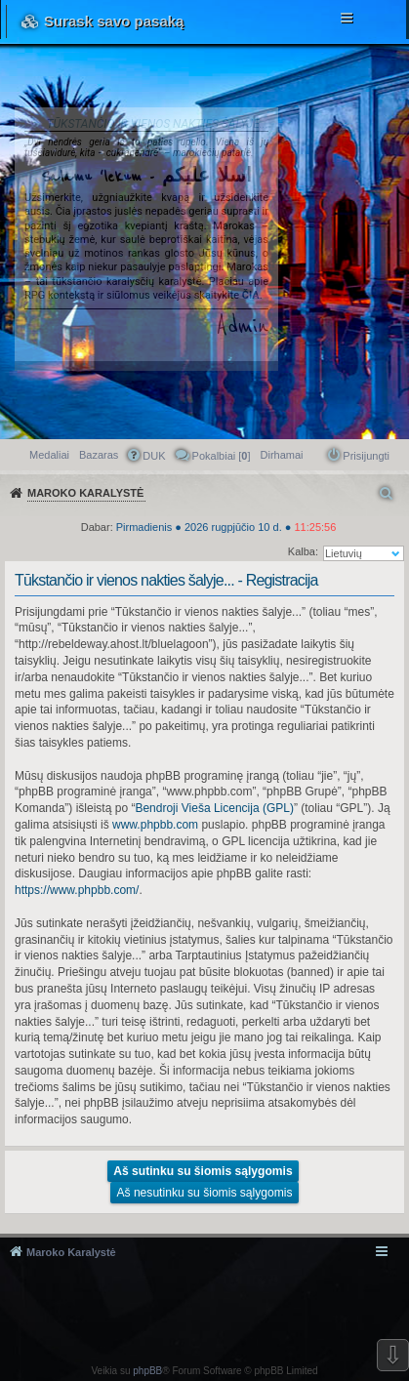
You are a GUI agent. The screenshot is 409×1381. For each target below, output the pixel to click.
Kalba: (303, 551)
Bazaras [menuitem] (98, 455)
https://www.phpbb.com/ (77, 890)
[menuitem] (282, 455)
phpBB (147, 1370)
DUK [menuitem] (154, 456)
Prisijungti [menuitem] (366, 456)
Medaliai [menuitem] (49, 455)
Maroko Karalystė (71, 1252)
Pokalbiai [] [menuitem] (221, 456)
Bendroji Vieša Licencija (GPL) (214, 808)
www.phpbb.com (155, 825)
